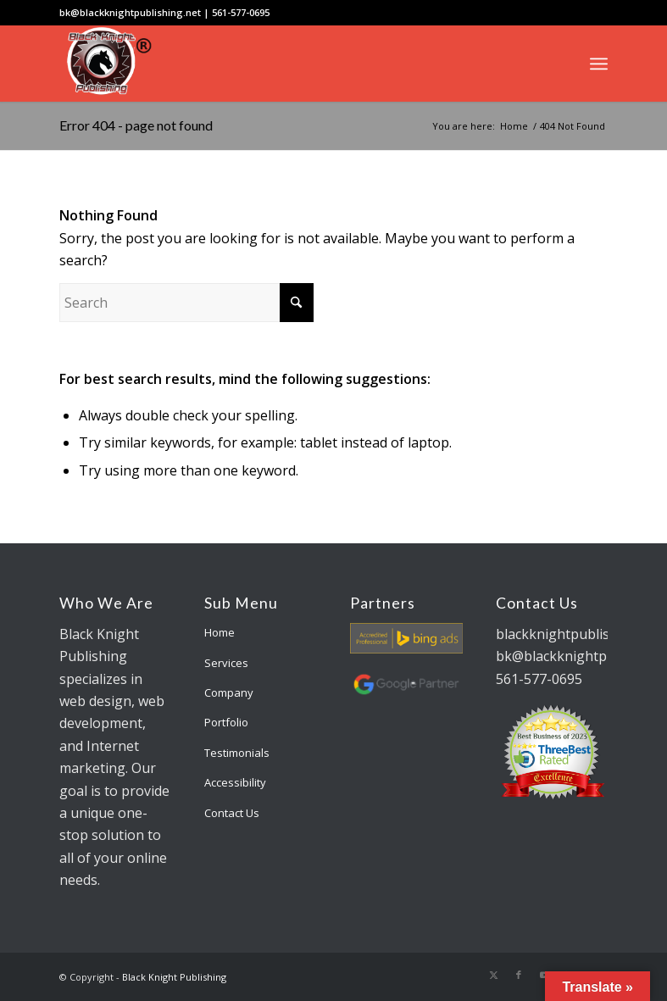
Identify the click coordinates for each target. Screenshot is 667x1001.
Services (226, 662)
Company (228, 692)
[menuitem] (599, 63)
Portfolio (226, 722)
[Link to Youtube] (544, 974)
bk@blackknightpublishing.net (130, 12)
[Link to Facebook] (518, 974)
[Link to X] (493, 974)
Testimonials (237, 752)
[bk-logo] (106, 63)
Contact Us (231, 812)
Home (219, 632)
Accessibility (235, 782)
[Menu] (599, 63)
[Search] (186, 302)
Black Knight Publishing (174, 976)
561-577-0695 (241, 12)
